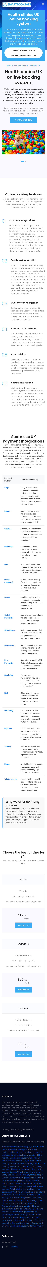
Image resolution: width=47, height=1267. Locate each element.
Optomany (8, 711)
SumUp (7, 529)
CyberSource (9, 630)
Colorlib (14, 1247)
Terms (33, 1226)
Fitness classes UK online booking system (20, 1203)
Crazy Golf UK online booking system (18, 1175)
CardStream (9, 645)
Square (7, 511)
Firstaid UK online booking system (17, 1206)
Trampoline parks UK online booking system (21, 1194)
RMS (6, 693)
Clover (7, 597)
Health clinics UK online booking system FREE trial (23, 53)
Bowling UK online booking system (25, 1172)
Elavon (7, 764)
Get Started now (23, 120)
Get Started (23, 925)
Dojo (6, 564)
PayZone (8, 729)
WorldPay (8, 547)
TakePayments (10, 779)
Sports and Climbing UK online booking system (23, 1192)
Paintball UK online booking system (25, 1189)
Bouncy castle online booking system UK (20, 1146)
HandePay (8, 675)
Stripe (6, 488)
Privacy (40, 1226)
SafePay (7, 746)
